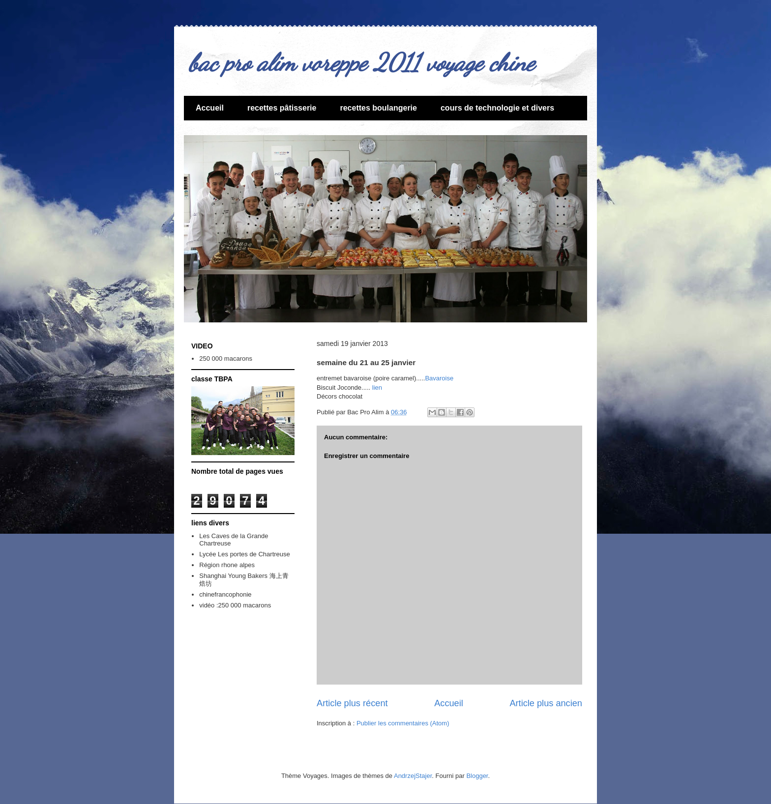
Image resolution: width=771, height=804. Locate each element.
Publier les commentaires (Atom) (402, 723)
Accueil (210, 108)
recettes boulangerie (378, 108)
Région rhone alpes (227, 565)
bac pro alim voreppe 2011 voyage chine (361, 62)
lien (376, 387)
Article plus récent (352, 703)
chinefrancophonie (225, 594)
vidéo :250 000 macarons (235, 605)
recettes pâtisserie (282, 108)
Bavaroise (439, 378)
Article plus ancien (545, 703)
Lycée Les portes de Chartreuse (244, 554)
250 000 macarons (225, 358)
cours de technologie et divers (497, 108)
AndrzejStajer (413, 775)
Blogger (477, 775)
